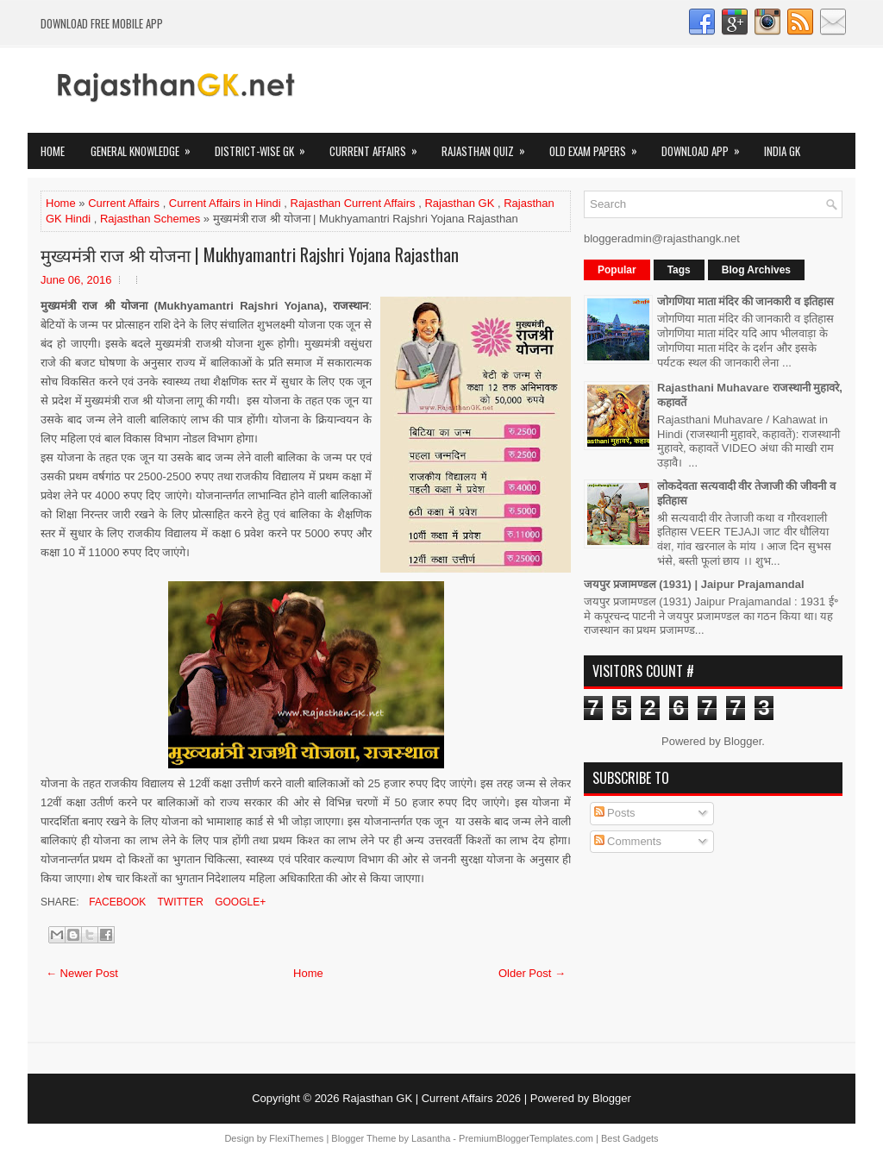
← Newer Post (82, 973)
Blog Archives (756, 270)
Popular (617, 270)
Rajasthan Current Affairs (353, 203)
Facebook (116, 902)
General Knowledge (146, 146)
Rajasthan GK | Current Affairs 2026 (431, 1098)
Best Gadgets (630, 1138)
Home (53, 151)
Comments (627, 841)
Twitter (178, 902)
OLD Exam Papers (598, 146)
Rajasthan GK (459, 203)
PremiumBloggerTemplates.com (526, 1138)
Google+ (239, 902)
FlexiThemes (296, 1138)
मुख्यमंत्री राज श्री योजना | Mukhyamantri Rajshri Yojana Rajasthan (250, 254)
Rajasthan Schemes (150, 218)
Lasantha (430, 1138)
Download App (706, 146)
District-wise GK (265, 146)
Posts (615, 812)
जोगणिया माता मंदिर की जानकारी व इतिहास (745, 301)
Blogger (742, 741)
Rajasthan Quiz (489, 146)
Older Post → (532, 973)
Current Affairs (379, 146)
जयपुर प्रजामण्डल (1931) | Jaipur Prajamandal (694, 584)
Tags (679, 270)
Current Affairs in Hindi (225, 203)
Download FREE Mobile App (102, 23)
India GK (782, 151)
